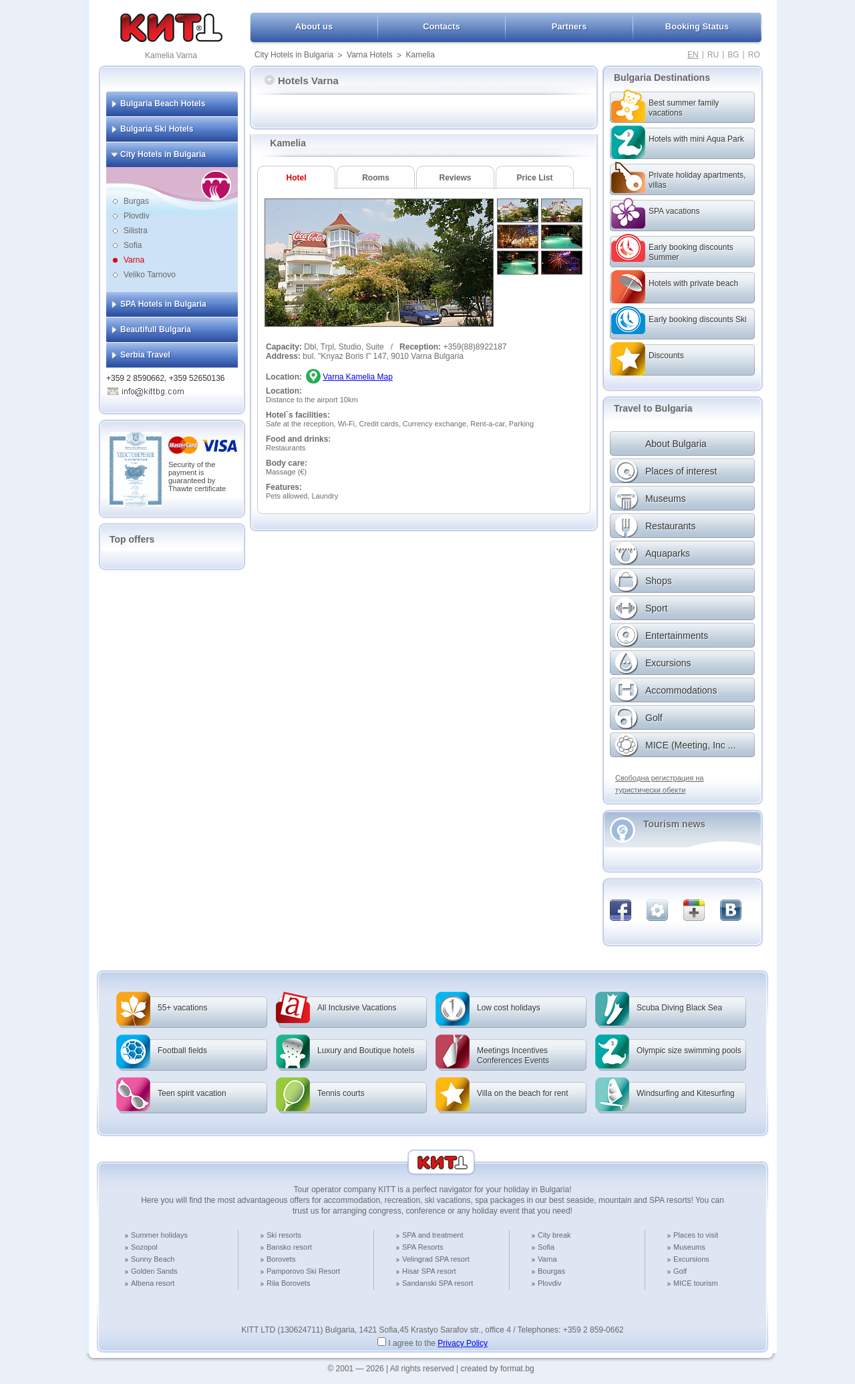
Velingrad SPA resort (436, 1259)
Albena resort (152, 1283)
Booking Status (697, 26)
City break (554, 1235)
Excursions (691, 1259)
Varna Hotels (369, 54)
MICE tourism (695, 1283)
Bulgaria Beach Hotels (162, 103)
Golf (680, 1271)
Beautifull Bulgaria (155, 329)
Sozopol (144, 1247)
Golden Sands (154, 1271)
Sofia (133, 245)
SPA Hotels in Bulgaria (163, 304)
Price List (534, 177)
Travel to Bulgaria (653, 408)
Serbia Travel (145, 355)
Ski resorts (284, 1235)
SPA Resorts (423, 1247)
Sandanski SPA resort (437, 1283)
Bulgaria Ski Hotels (156, 129)
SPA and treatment (433, 1235)
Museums (689, 1247)
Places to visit (695, 1235)
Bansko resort (289, 1247)
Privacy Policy (463, 1343)
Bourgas (551, 1271)
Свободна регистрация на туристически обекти (659, 784)
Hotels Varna (302, 80)
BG (733, 54)
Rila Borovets (288, 1283)
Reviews (455, 177)
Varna (134, 260)
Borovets (281, 1259)
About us (314, 26)
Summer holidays (159, 1235)
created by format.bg (497, 1368)
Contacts (441, 26)
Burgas (136, 201)
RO (754, 54)
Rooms (375, 177)
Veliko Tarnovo (150, 274)
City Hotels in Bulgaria (293, 54)
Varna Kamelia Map (358, 377)
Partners (569, 26)
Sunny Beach (152, 1259)
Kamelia (420, 54)
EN (693, 54)
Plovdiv (137, 216)
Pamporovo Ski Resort (303, 1271)
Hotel (297, 177)
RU (713, 54)
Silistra (136, 230)
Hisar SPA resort (429, 1271)
